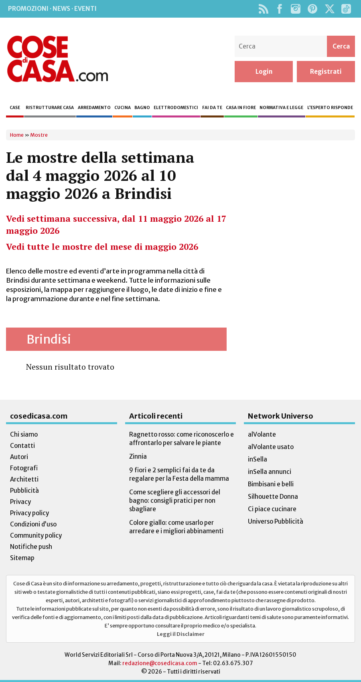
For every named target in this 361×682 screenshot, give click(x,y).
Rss (263, 9)
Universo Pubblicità (275, 521)
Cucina (122, 107)
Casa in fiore (241, 107)
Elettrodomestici (176, 107)
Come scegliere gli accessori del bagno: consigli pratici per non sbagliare (174, 500)
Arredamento (94, 107)
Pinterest (312, 9)
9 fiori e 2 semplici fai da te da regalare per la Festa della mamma (179, 474)
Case (15, 107)
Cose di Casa (57, 59)
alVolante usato (271, 447)
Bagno (142, 107)
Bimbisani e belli (271, 484)
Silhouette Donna (273, 496)
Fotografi (24, 468)
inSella (257, 459)
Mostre (39, 135)
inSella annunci (269, 472)
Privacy (20, 502)
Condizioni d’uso (33, 524)
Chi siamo (24, 434)
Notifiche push (31, 546)
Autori (19, 457)
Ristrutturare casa (50, 107)
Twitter (329, 9)
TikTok (346, 9)
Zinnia (138, 456)
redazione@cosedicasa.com (159, 663)
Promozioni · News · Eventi (52, 9)
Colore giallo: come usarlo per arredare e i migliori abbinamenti (176, 527)
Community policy (36, 535)
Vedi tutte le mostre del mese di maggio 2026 (102, 246)
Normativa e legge (281, 107)
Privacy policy (29, 513)
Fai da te (212, 107)
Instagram (295, 9)
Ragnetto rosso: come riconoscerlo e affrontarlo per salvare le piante (181, 439)
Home (17, 135)
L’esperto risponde (330, 107)
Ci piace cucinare (272, 509)
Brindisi (48, 339)
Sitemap (22, 558)
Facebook (279, 9)
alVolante (262, 434)
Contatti (22, 445)
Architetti (24, 479)
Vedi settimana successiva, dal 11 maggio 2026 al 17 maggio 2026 (116, 224)
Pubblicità (24, 490)
